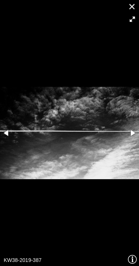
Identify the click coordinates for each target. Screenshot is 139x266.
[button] (132, 19)
